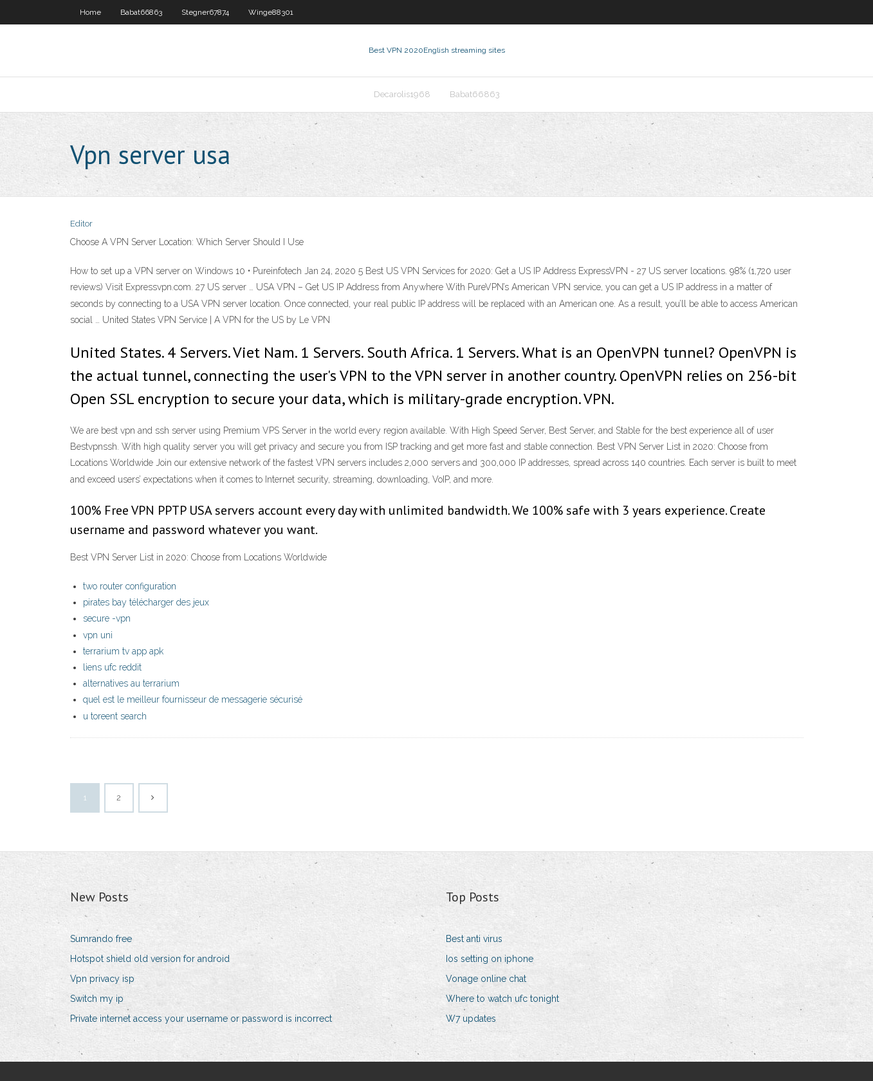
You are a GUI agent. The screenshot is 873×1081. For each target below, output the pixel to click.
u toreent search (115, 716)
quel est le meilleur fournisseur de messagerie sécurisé (192, 699)
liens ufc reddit (112, 667)
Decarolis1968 (402, 94)
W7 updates (471, 1018)
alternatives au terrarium (131, 683)
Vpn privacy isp (102, 979)
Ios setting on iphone (489, 959)
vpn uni (98, 635)
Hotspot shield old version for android (150, 959)
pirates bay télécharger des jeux (146, 602)
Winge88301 (270, 12)
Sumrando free (101, 939)
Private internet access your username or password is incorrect (201, 1018)
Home (90, 12)
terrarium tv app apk (123, 651)
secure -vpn (107, 618)
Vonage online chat (486, 979)
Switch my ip (97, 998)
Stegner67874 (205, 12)
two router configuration (129, 586)
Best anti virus (474, 939)
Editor (81, 223)
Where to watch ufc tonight (502, 998)
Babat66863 (141, 12)
